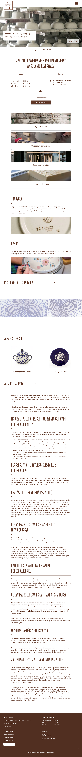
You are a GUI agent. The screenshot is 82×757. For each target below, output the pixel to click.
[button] (76, 6)
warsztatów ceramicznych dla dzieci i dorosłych (47, 505)
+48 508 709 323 (41, 98)
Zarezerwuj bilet (41, 103)
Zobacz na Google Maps (48, 739)
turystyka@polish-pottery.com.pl (10, 724)
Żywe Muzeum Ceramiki (8, 735)
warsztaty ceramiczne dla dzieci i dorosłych (54, 556)
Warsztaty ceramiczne (8, 738)
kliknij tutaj (31, 700)
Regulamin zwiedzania (8, 741)
